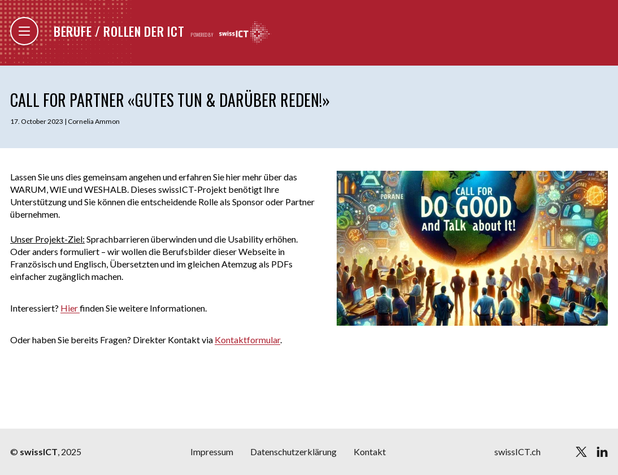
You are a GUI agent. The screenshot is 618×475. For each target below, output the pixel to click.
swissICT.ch (517, 451)
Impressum (211, 451)
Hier (70, 308)
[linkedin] (602, 452)
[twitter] (581, 452)
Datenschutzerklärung (293, 451)
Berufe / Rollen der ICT (119, 31)
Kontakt (370, 451)
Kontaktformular (247, 339)
